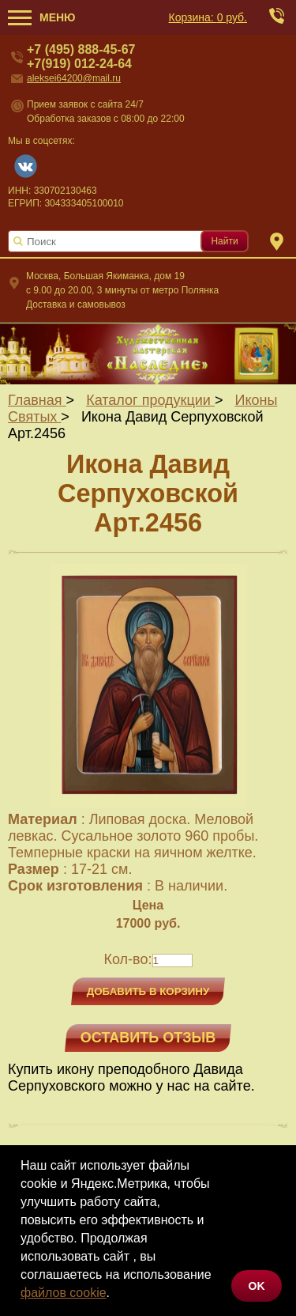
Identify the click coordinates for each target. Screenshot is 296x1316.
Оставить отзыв (148, 1038)
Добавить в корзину (148, 991)
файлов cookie (64, 1292)
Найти (224, 241)
